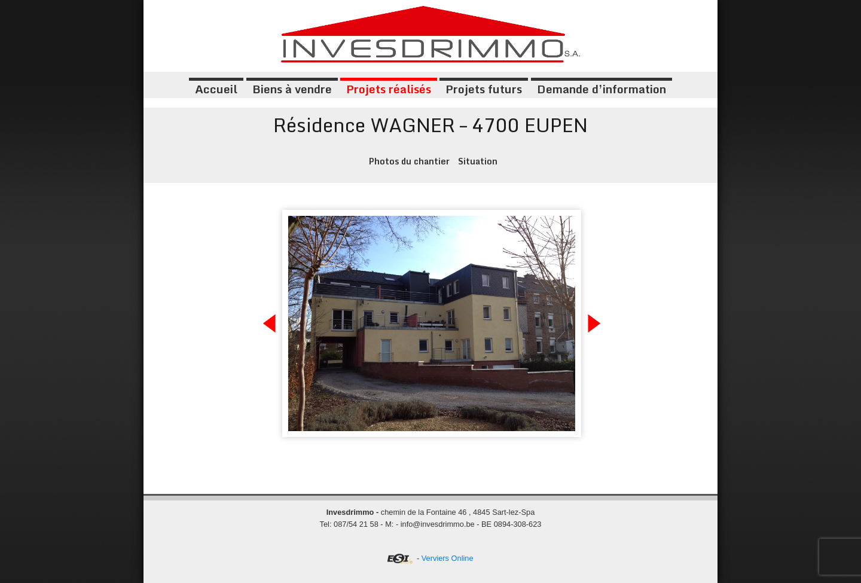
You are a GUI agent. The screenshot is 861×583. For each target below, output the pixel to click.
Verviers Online (448, 558)
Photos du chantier (409, 161)
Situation (477, 161)
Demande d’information (601, 89)
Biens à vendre (292, 89)
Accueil (216, 89)
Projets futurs (483, 89)
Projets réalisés (388, 89)
